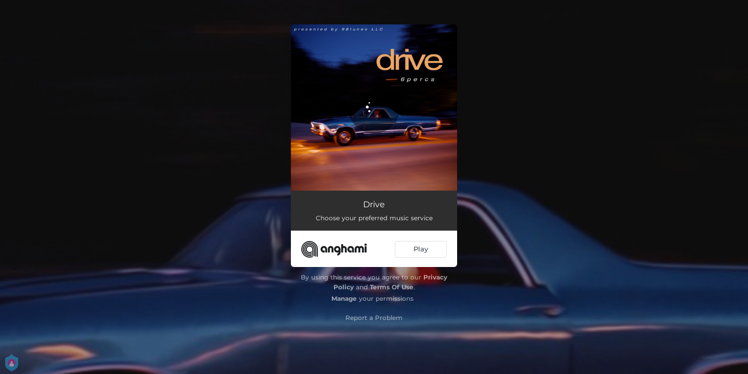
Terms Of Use (391, 287)
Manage (344, 298)
